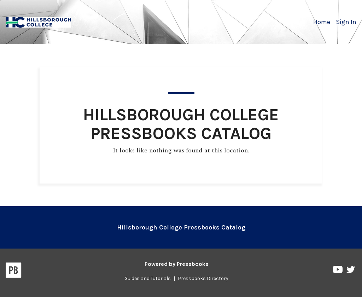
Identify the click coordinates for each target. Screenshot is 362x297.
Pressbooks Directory (203, 278)
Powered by (177, 264)
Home (321, 22)
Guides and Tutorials (147, 278)
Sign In (346, 22)
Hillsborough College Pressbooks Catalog (181, 227)
